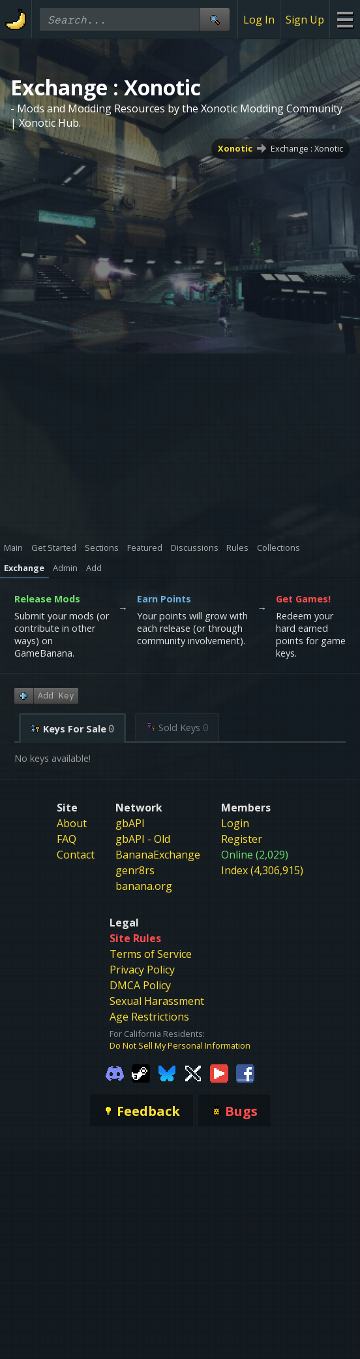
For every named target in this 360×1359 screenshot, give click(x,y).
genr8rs (135, 870)
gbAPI (130, 823)
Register (241, 839)
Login (235, 823)
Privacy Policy (142, 969)
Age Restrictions (149, 1016)
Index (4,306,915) (262, 870)
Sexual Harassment (157, 1001)
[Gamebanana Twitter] (193, 1072)
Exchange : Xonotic (307, 148)
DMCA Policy (140, 985)
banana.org (143, 886)
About (72, 823)
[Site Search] (215, 19)
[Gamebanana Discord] (114, 1072)
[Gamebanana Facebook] (245, 1072)
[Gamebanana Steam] (140, 1072)
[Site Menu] (344, 19)
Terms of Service (151, 954)
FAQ (66, 839)
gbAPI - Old (142, 839)
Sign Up (305, 19)
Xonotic (235, 148)
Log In (259, 19)
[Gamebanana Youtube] (219, 1072)
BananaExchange (157, 854)
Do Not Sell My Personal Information (180, 1045)
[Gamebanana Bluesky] (167, 1072)
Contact (76, 854)
